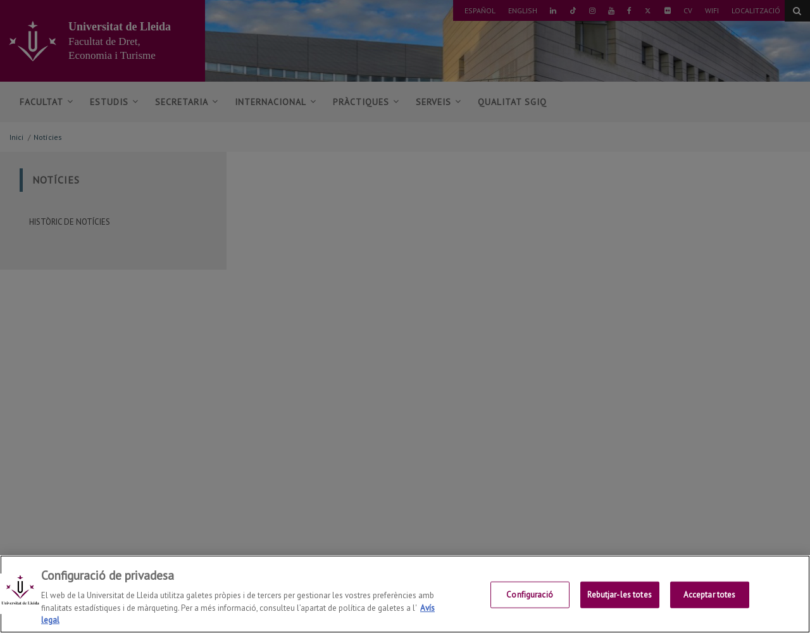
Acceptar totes (709, 599)
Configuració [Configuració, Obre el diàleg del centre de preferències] (529, 599)
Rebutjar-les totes (619, 599)
